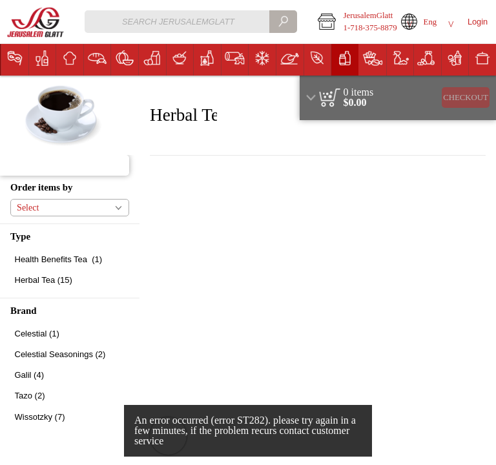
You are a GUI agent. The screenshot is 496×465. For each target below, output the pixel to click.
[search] (282, 21)
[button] (350, 22)
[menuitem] (14, 60)
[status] (359, 92)
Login (478, 21)
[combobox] (191, 21)
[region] (398, 98)
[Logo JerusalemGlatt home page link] (36, 22)
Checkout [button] (465, 97)
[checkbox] (69, 259)
